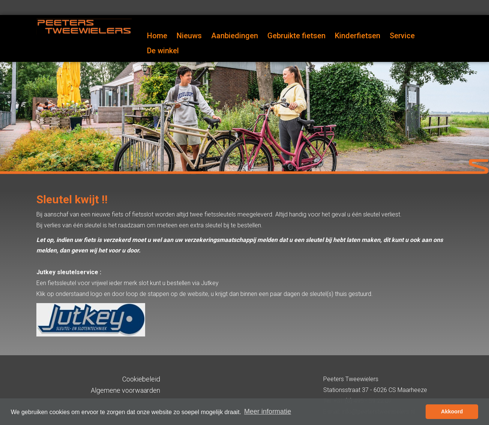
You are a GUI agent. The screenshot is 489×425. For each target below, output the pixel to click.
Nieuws (189, 35)
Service (402, 35)
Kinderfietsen (357, 35)
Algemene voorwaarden (125, 390)
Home (157, 35)
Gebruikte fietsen (296, 35)
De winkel (163, 50)
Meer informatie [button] (267, 411)
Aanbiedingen (234, 35)
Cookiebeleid (141, 379)
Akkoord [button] (452, 411)
